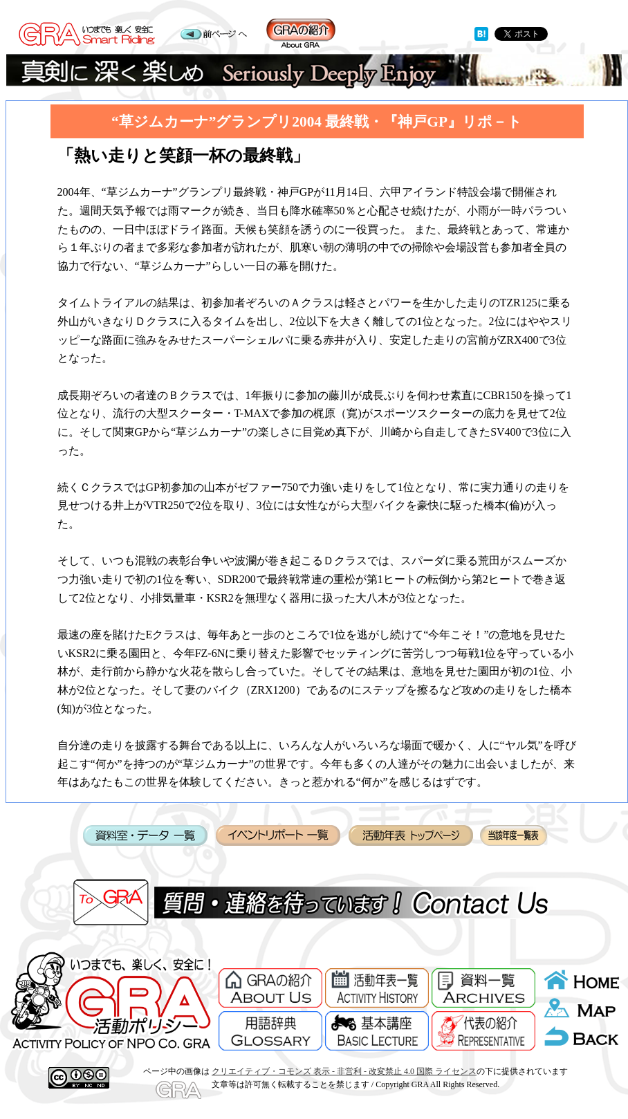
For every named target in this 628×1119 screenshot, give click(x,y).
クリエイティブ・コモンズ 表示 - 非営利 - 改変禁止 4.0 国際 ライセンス (344, 1071)
